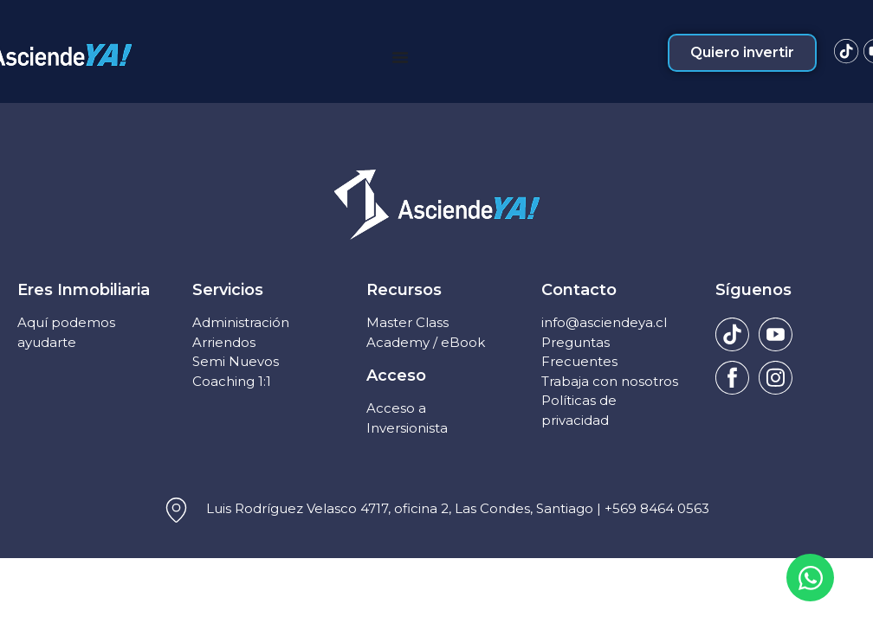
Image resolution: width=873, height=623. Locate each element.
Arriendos (223, 342)
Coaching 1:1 (231, 381)
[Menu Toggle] (400, 57)
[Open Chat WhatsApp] (810, 577)
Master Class (407, 322)
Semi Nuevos (235, 361)
